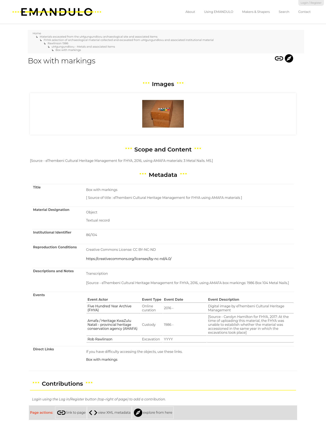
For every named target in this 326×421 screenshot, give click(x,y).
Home (37, 33)
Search (284, 12)
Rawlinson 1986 (58, 43)
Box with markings (68, 50)
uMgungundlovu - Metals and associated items (83, 46)
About (190, 12)
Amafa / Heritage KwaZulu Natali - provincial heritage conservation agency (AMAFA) (112, 325)
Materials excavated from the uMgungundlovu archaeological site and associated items (98, 36)
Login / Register (311, 2)
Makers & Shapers (256, 12)
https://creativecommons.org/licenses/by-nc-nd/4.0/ (129, 259)
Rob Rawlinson (100, 339)
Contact (304, 12)
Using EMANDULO (218, 12)
